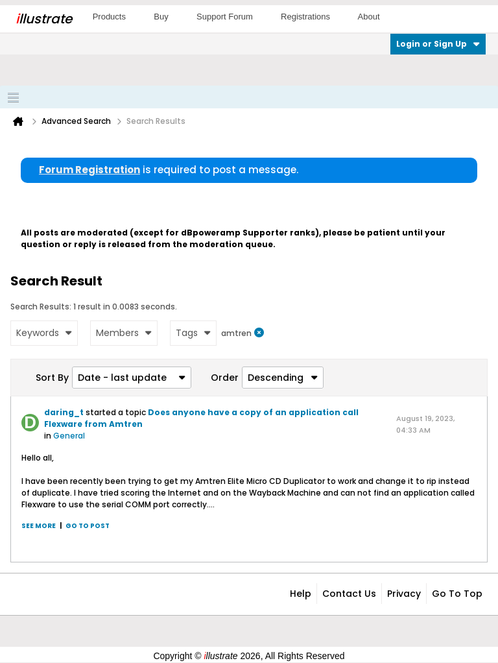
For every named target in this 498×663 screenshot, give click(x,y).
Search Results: (40, 306)
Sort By (52, 377)
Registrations (305, 16)
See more (38, 526)
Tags (193, 332)
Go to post (87, 526)
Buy (161, 16)
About (369, 16)
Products (109, 16)
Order (225, 377)
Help (300, 593)
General (69, 435)
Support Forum (224, 16)
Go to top (457, 593)
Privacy (404, 593)
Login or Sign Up (438, 43)
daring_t (64, 412)
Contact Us (349, 593)
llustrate (44, 19)
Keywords (44, 332)
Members (124, 332)
